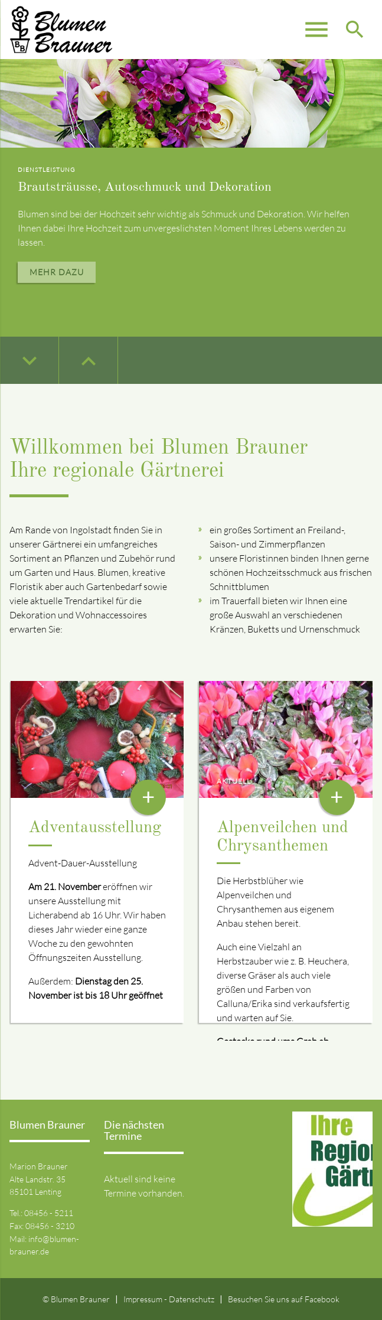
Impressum (142, 1299)
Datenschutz (191, 1299)
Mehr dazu (57, 272)
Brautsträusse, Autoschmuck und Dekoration (145, 187)
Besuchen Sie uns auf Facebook (283, 1299)
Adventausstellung (94, 828)
